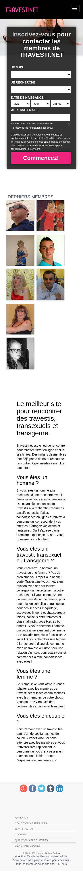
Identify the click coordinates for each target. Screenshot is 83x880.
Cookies (21, 834)
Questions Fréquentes (31, 840)
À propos (21, 817)
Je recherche (23, 82)
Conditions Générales (58, 138)
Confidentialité (26, 829)
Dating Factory (52, 853)
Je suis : (18, 67)
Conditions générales (31, 823)
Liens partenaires (28, 845)
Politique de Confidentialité (28, 141)
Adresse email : (24, 110)
